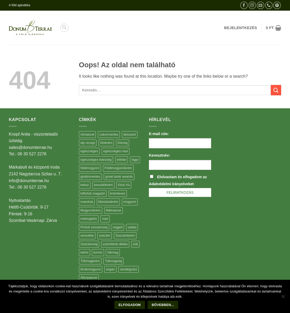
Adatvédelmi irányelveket (171, 184)
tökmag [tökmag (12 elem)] (112, 252)
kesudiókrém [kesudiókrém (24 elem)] (103, 185)
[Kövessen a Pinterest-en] (277, 5)
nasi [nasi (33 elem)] (105, 219)
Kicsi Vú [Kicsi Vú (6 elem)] (124, 185)
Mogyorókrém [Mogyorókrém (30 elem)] (90, 210)
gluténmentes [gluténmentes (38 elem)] (90, 176)
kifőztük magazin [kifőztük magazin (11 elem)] (92, 193)
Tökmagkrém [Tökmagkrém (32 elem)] (90, 261)
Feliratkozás (180, 192)
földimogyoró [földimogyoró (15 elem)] (89, 168)
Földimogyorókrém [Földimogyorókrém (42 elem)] (118, 168)
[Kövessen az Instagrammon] (252, 5)
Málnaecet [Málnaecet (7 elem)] (113, 210)
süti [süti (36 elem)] (135, 244)
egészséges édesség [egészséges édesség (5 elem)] (96, 160)
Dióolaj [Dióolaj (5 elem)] (123, 143)
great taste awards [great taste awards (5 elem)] (119, 176)
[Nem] (283, 298)
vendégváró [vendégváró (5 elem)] (128, 269)
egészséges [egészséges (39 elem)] (89, 151)
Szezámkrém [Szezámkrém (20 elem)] (125, 235)
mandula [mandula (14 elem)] (86, 202)
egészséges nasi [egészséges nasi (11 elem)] (115, 151)
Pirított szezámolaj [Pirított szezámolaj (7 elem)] (94, 227)
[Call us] (269, 5)
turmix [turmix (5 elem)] (97, 252)
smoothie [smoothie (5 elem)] (87, 235)
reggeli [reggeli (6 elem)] (117, 227)
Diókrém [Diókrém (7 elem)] (106, 143)
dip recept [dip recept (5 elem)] (87, 143)
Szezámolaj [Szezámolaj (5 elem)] (89, 244)
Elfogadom (130, 305)
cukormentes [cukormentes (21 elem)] (108, 134)
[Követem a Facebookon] (244, 5)
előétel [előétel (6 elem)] (122, 160)
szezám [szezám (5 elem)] (104, 235)
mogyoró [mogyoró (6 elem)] (129, 202)
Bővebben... (163, 305)
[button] (273, 28)
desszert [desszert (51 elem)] (129, 134)
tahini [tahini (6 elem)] (84, 252)
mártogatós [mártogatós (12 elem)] (88, 219)
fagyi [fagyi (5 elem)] (135, 160)
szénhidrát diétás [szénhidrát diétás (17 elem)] (115, 244)
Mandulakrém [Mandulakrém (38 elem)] (108, 202)
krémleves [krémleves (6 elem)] (117, 193)
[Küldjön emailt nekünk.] (260, 5)
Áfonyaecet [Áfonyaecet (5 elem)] (88, 277)
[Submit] (276, 90)
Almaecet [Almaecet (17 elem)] (87, 134)
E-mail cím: (159, 134)
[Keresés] (64, 28)
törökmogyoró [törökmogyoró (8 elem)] (90, 269)
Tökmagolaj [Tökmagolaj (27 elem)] (113, 261)
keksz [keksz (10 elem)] (84, 185)
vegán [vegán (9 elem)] (110, 269)
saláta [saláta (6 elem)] (132, 227)
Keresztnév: (159, 155)
